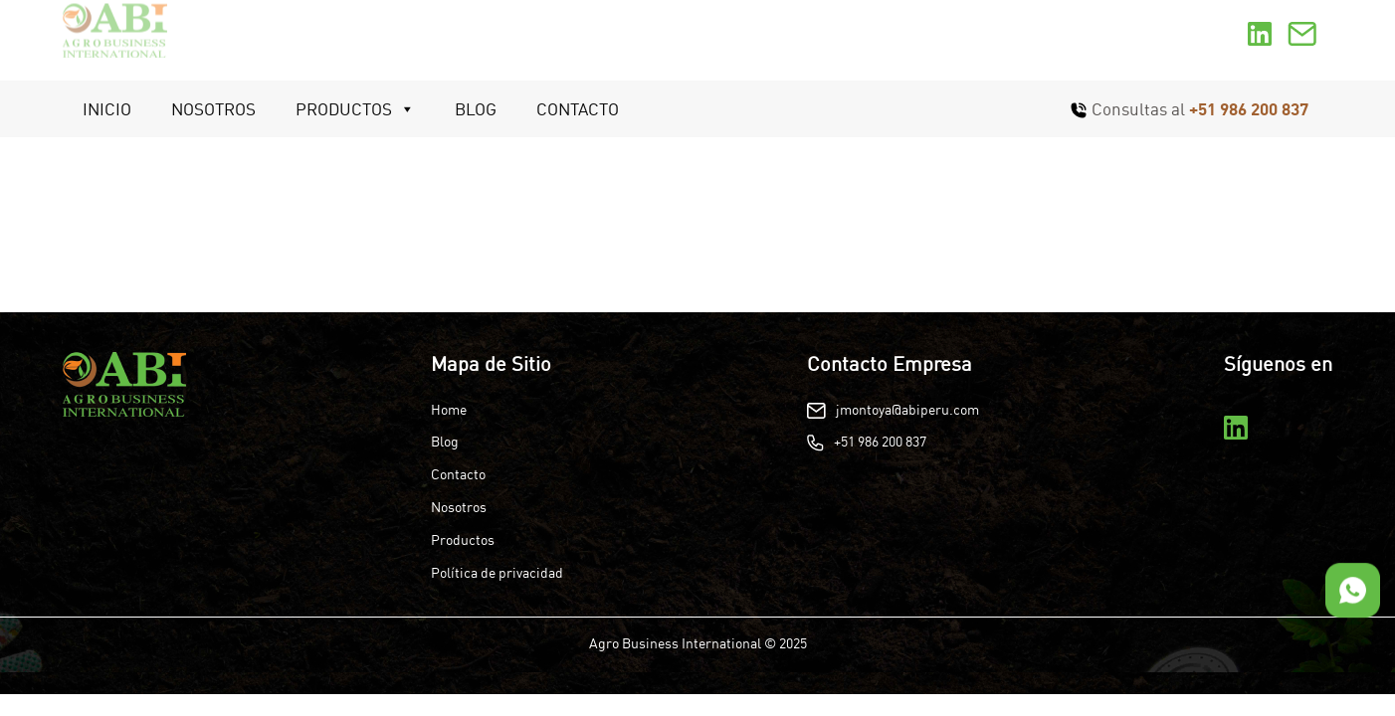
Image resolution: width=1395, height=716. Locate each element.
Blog (476, 108)
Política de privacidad (497, 573)
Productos (355, 109)
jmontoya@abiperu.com (907, 410)
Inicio (107, 108)
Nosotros (213, 108)
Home (449, 410)
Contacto (577, 108)
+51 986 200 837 (1248, 108)
